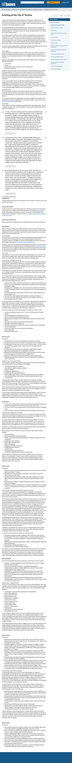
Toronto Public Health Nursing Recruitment (57, 63)
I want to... (52, 2)
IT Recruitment (54, 37)
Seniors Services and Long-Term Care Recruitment (59, 46)
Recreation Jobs (54, 43)
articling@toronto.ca (41, 246)
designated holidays (40, 210)
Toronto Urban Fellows (56, 69)
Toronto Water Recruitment (57, 66)
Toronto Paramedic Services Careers (59, 59)
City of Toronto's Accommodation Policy (26, 242)
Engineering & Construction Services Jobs (59, 34)
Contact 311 (65, 2)
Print (59, 15)
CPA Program (54, 30)
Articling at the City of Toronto (57, 25)
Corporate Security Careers (56, 27)
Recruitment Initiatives (55, 22)
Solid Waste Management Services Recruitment (58, 50)
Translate (66, 15)
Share (55, 15)
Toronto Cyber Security (56, 40)
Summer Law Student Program (57, 54)
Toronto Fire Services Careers (57, 56)
